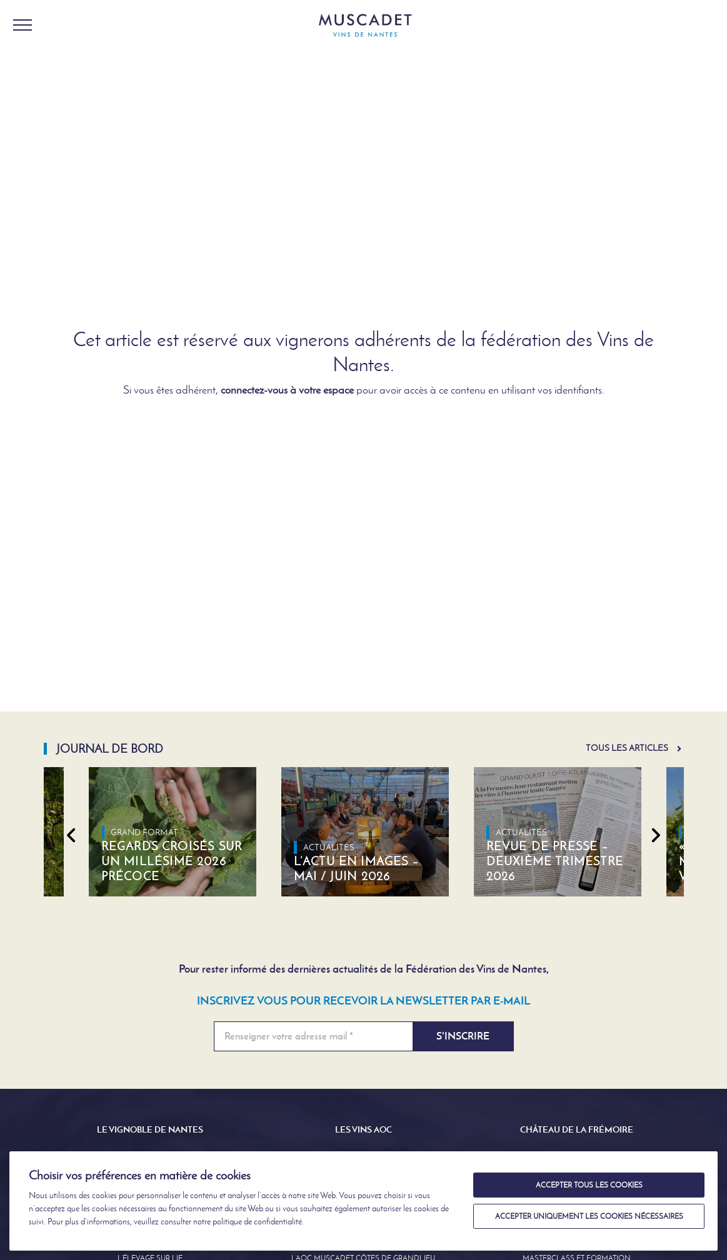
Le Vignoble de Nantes (150, 1129)
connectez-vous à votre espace (287, 390)
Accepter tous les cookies (589, 1185)
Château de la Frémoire (576, 1129)
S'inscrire (462, 1036)
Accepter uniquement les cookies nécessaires (589, 1216)
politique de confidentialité (257, 1221)
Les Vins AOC (363, 1129)
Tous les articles (627, 748)
